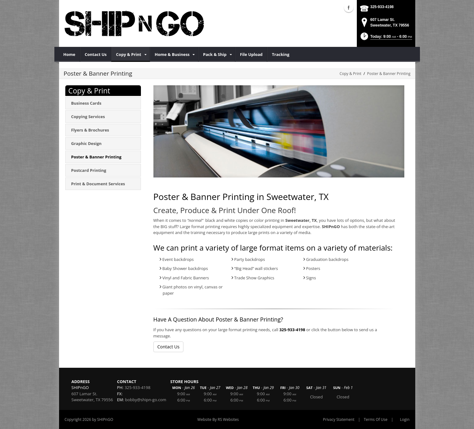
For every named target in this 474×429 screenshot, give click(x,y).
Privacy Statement (339, 419)
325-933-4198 (382, 7)
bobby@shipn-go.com (145, 399)
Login (404, 419)
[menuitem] (69, 54)
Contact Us (168, 347)
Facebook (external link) (348, 7)
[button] (385, 38)
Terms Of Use (375, 419)
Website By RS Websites (218, 419)
